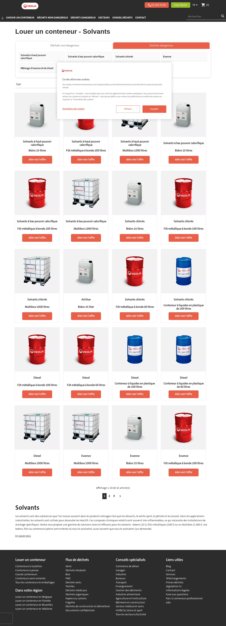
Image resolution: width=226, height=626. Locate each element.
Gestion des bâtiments (129, 590)
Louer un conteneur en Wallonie (33, 609)
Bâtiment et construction (130, 602)
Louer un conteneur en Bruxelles (34, 605)
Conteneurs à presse (27, 570)
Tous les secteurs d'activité (131, 614)
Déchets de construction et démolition (88, 606)
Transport (121, 582)
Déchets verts (73, 582)
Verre (69, 566)
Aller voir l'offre (37, 161)
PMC (68, 578)
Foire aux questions (177, 594)
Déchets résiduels (76, 570)
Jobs (168, 602)
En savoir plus (23, 538)
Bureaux (120, 578)
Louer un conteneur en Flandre (33, 601)
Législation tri (174, 586)
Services (170, 574)
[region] (114, 91)
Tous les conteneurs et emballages (35, 582)
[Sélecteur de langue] (196, 5)
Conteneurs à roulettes (28, 566)
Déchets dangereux (161, 47)
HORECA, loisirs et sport (129, 610)
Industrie (121, 574)
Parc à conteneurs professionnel (184, 598)
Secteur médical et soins (130, 606)
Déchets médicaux (76, 590)
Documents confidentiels (80, 610)
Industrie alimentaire (128, 594)
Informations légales (178, 590)
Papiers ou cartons (76, 598)
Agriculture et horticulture (131, 598)
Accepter (154, 109)
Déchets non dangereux (64, 47)
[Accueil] (2, 17)
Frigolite (70, 602)
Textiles (70, 586)
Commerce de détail (127, 566)
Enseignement (124, 586)
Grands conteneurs (26, 574)
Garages (120, 570)
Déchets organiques (77, 594)
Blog (168, 566)
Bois (68, 574)
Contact (170, 570)
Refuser (128, 109)
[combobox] (206, 17)
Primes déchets (174, 582)
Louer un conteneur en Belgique (33, 597)
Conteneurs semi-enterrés (30, 578)
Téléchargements (176, 578)
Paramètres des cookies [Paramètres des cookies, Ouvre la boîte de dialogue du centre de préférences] (73, 109)
